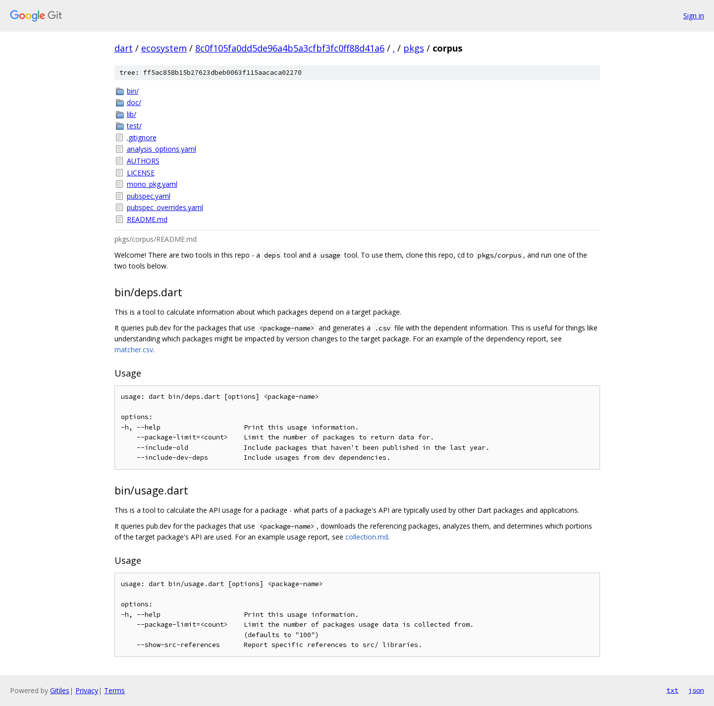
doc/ (134, 102)
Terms (114, 690)
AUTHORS (143, 160)
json (696, 690)
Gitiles (59, 690)
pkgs (413, 48)
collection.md (366, 537)
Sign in (693, 15)
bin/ (133, 91)
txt (672, 690)
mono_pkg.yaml (152, 184)
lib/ (131, 114)
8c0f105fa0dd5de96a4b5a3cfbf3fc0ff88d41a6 (289, 48)
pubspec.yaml (148, 196)
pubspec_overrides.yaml (165, 207)
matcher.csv (133, 349)
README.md (147, 219)
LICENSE (141, 172)
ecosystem (164, 48)
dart (123, 48)
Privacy (86, 690)
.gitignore (142, 137)
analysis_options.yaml (161, 149)
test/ (134, 125)
